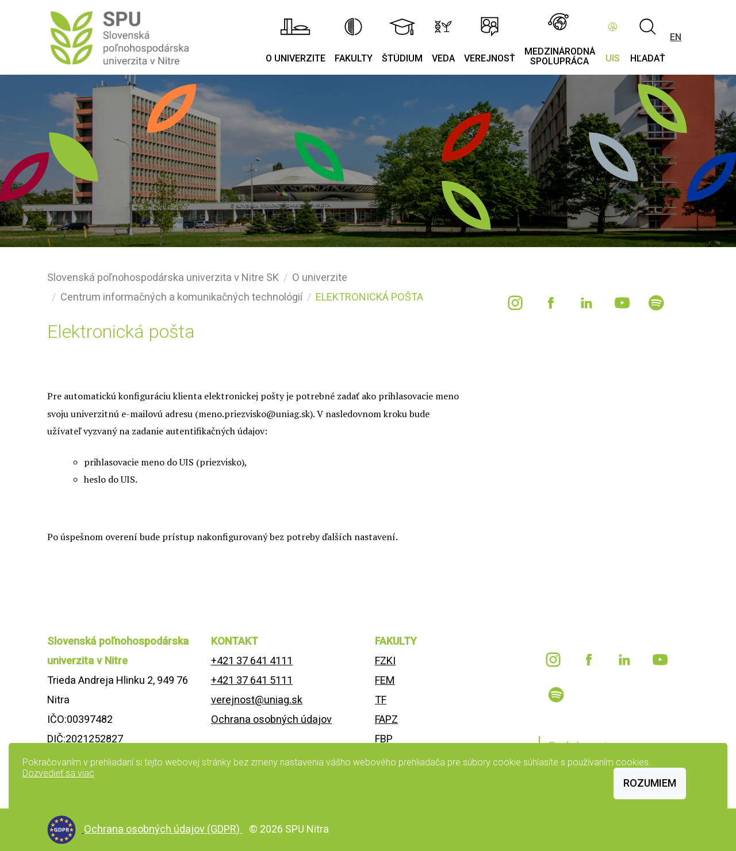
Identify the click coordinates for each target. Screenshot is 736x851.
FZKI (385, 660)
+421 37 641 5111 (252, 680)
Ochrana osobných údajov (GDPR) (163, 829)
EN (675, 37)
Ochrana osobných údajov (271, 719)
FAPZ (386, 719)
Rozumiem (649, 783)
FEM (385, 680)
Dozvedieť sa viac (58, 773)
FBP (384, 739)
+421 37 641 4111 (252, 660)
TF (380, 700)
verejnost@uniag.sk (256, 700)
